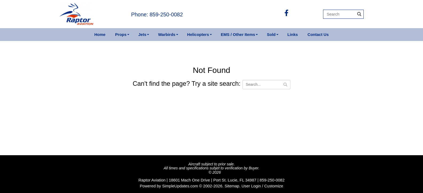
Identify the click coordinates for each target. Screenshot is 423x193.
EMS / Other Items (238, 34)
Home (100, 34)
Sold (271, 34)
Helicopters (198, 34)
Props (121, 34)
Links (292, 34)
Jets (142, 34)
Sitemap (231, 186)
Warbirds (166, 34)
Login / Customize (267, 186)
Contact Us (318, 34)
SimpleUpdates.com (180, 186)
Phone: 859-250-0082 (157, 14)
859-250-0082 (272, 180)
